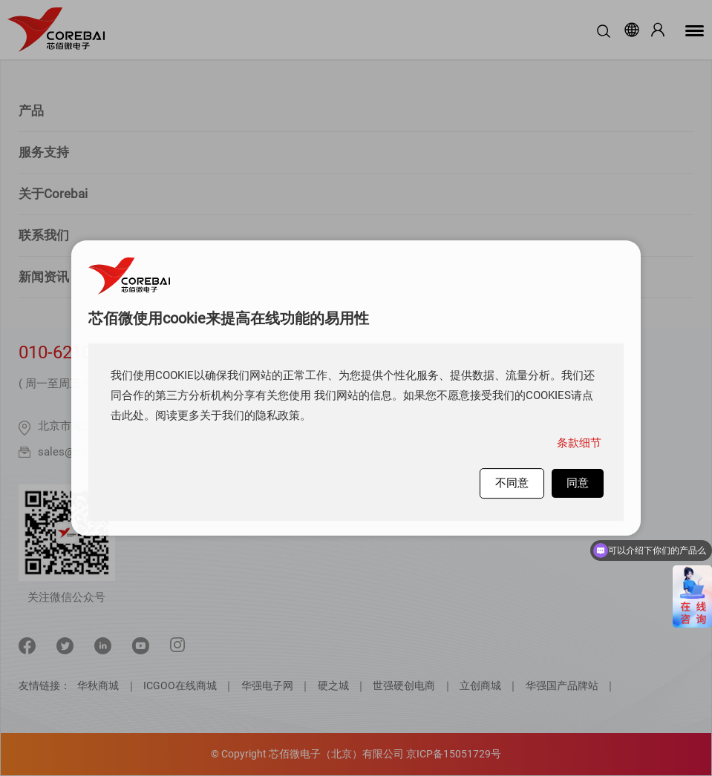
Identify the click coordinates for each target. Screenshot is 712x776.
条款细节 (579, 443)
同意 (577, 483)
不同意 (512, 483)
